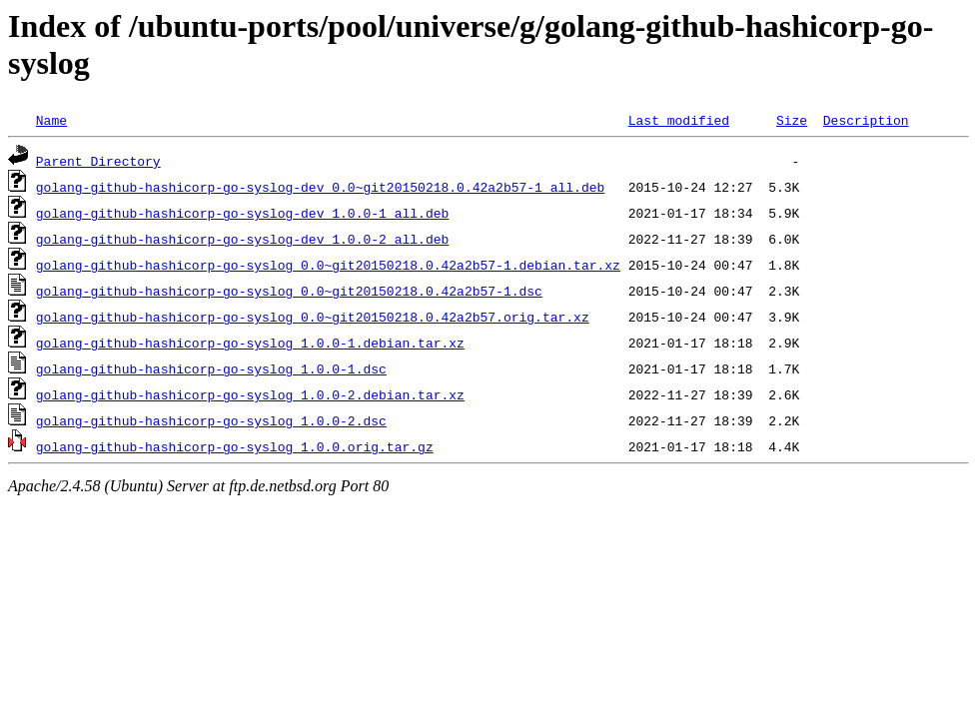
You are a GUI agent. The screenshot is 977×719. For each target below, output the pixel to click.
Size (791, 120)
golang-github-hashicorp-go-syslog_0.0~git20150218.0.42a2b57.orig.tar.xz (312, 317)
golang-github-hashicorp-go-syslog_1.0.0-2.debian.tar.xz (250, 394)
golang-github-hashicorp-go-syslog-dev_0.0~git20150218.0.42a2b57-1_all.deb (320, 187)
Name (51, 120)
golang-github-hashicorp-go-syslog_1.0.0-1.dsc (211, 368)
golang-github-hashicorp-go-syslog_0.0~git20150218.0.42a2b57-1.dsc (289, 291)
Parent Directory (98, 161)
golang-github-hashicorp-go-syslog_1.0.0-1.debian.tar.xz (250, 343)
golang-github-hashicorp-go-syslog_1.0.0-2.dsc (211, 420)
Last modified (678, 120)
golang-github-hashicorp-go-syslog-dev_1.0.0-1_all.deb (242, 213)
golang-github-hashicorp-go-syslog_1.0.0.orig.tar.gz (235, 446)
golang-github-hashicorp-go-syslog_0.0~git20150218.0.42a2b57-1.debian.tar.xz (328, 265)
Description (866, 120)
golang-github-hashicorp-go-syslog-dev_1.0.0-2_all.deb (242, 239)
